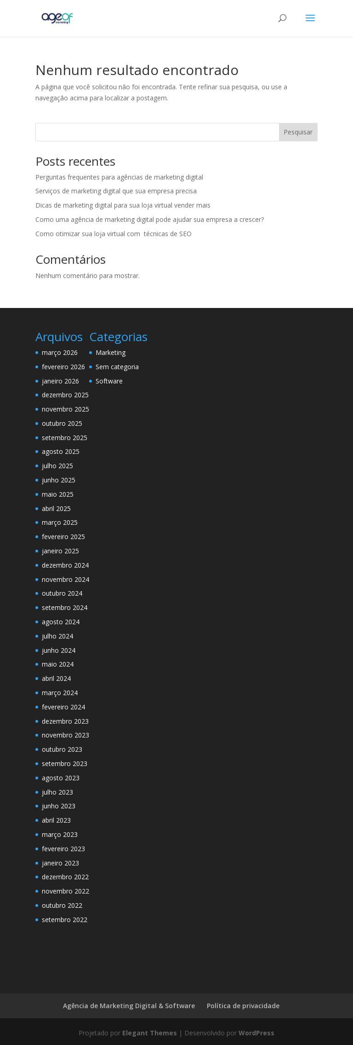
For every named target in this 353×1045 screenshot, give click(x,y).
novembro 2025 (65, 409)
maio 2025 (58, 494)
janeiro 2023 (60, 863)
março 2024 (60, 692)
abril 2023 (56, 820)
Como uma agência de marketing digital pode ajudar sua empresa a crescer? (149, 219)
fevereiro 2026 (63, 366)
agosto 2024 (61, 621)
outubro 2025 (62, 423)
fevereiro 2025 (63, 536)
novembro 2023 (65, 735)
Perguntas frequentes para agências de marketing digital (119, 177)
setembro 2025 (64, 437)
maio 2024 (58, 664)
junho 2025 (58, 480)
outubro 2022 (62, 905)
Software (109, 381)
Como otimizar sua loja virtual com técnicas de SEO (113, 233)
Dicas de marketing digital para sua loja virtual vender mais (123, 205)
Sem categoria (117, 366)
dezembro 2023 (65, 721)
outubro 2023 (62, 749)
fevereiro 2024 (63, 706)
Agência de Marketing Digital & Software (129, 1005)
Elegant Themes (149, 1032)
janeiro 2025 (60, 550)
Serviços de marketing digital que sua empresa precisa (116, 190)
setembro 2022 (64, 919)
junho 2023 (58, 805)
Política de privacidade (243, 1005)
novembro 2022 (65, 891)
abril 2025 (56, 508)
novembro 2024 (65, 579)
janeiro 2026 (60, 381)
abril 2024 (56, 678)
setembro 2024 (64, 607)
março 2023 (60, 834)
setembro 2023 (64, 763)
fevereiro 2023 (63, 848)
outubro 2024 (62, 593)
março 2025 (60, 522)
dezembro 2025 (65, 394)
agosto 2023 (61, 777)
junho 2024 (58, 650)
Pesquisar (298, 132)
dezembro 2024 (65, 565)
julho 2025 (57, 465)
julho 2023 (57, 792)
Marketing (110, 352)
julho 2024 (57, 636)
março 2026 (60, 352)
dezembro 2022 (65, 876)
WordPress (256, 1032)
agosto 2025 (61, 451)
